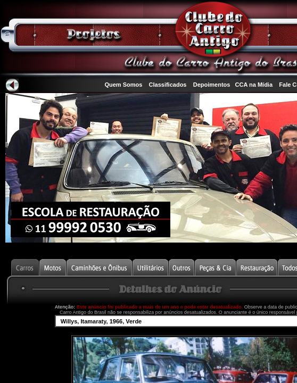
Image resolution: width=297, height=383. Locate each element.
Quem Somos (123, 84)
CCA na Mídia (254, 84)
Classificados (168, 84)
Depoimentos (211, 84)
